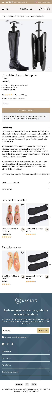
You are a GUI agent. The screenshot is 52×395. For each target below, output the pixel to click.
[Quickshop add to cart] (23, 230)
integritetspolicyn (21, 337)
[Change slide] (27, 68)
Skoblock (10, 16)
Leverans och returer (26, 182)
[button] (16, 2)
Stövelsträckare (20, 16)
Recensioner (26, 189)
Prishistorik (5, 81)
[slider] (26, 45)
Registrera (43, 330)
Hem (3, 16)
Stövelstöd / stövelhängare (36, 16)
